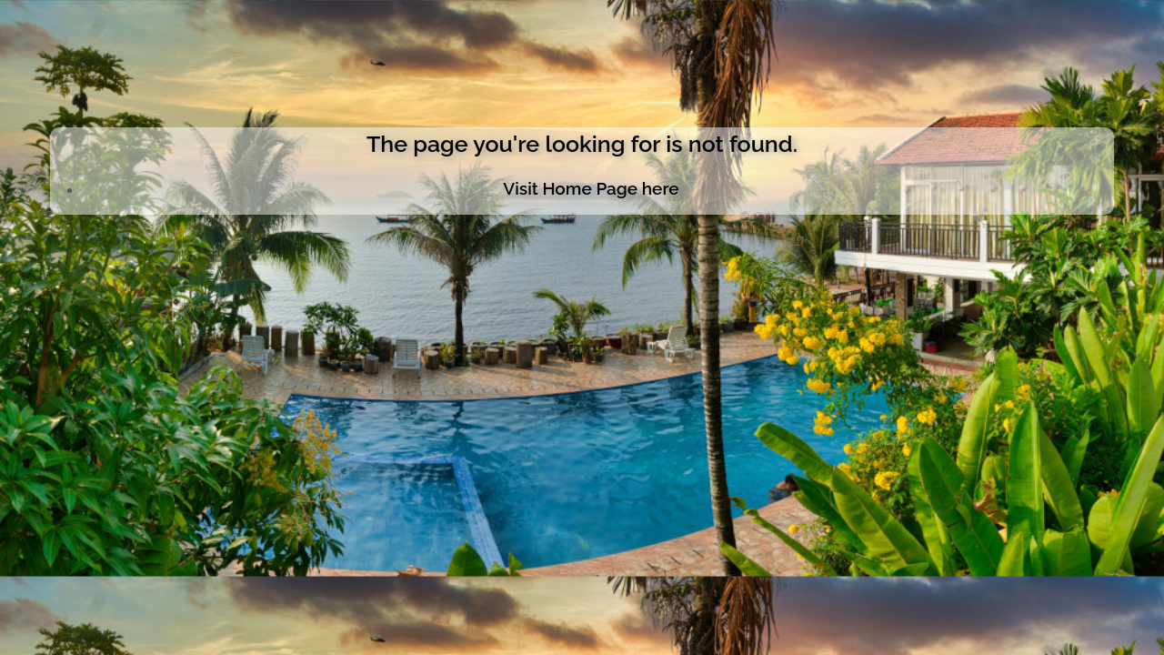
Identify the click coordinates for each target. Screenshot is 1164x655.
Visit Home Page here (590, 188)
